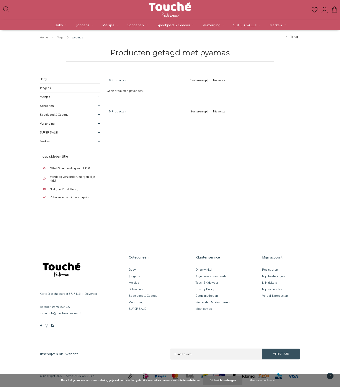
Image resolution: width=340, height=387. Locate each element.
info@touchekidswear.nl (65, 313)
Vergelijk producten (275, 295)
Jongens (84, 25)
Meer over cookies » (262, 380)
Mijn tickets (269, 282)
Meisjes (110, 25)
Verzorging (213, 25)
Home (44, 37)
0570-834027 (61, 306)
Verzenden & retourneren (213, 302)
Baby (61, 25)
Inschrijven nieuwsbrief (59, 354)
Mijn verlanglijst (272, 289)
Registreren (270, 269)
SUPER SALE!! (246, 25)
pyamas (77, 37)
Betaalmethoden (207, 295)
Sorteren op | (199, 80)
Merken (278, 25)
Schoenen (137, 25)
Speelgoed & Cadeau (175, 25)
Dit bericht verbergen (223, 380)
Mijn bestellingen (273, 276)
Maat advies (204, 308)
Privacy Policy (205, 289)
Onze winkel (204, 269)
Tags (60, 37)
